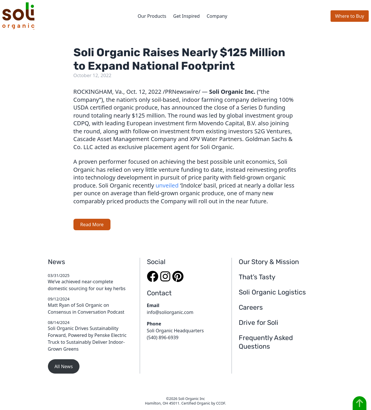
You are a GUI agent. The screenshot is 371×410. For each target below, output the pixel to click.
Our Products (152, 16)
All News (64, 366)
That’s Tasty (257, 277)
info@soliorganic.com (170, 312)
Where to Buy (349, 16)
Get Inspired (186, 16)
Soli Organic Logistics (272, 292)
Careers (251, 307)
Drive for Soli (258, 323)
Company (217, 16)
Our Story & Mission (269, 262)
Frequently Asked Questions (266, 342)
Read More (92, 224)
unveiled (167, 185)
